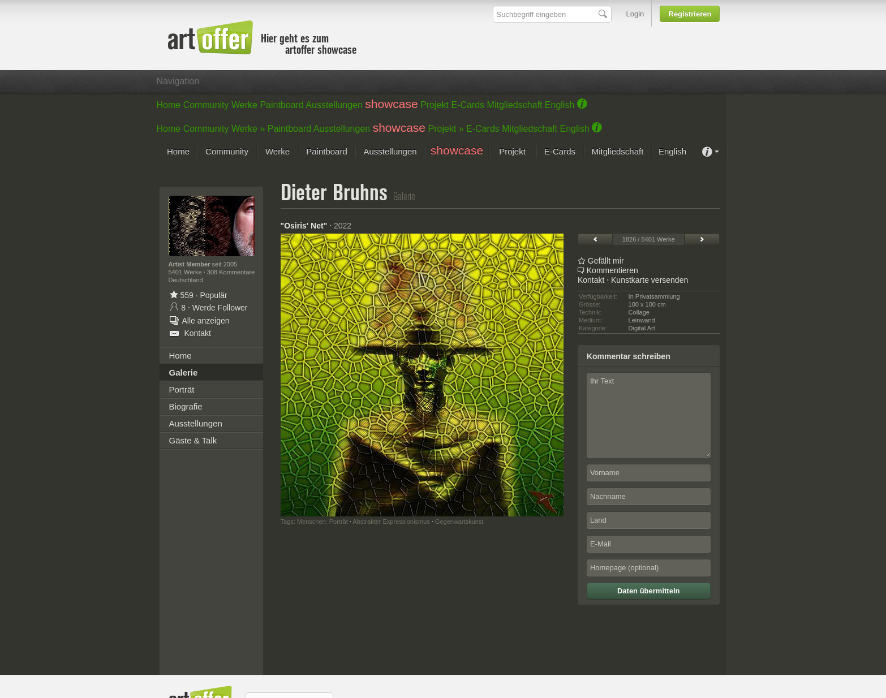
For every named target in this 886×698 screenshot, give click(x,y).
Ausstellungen (334, 105)
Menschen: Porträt (322, 521)
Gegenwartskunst (459, 521)
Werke (244, 105)
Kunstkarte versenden (649, 280)
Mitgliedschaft (515, 105)
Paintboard (281, 105)
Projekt (434, 105)
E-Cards (467, 105)
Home (169, 105)
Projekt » (446, 128)
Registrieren (690, 14)
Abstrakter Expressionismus (390, 521)
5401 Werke (186, 272)
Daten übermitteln (648, 591)
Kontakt (591, 280)
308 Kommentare (231, 272)
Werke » (248, 128)
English (559, 105)
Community (206, 105)
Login (635, 14)
